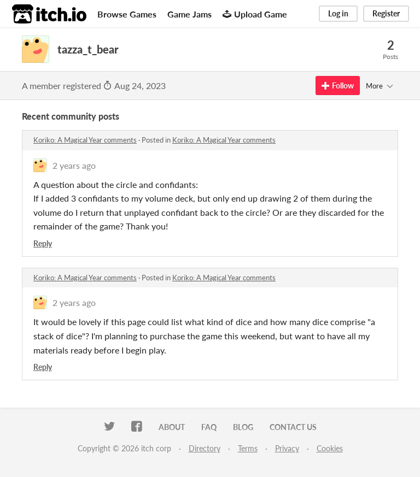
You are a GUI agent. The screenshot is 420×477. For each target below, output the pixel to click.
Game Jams (189, 14)
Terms (248, 448)
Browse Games (126, 14)
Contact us (293, 427)
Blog (243, 427)
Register (386, 13)
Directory (204, 448)
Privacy (287, 448)
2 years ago (74, 165)
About (172, 427)
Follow (338, 85)
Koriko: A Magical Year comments (85, 140)
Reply (42, 243)
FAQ (209, 427)
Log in (338, 13)
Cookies (330, 448)
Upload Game (255, 14)
